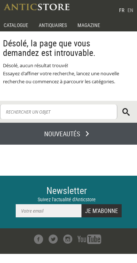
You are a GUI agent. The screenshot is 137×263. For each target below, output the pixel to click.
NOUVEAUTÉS (62, 133)
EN (130, 10)
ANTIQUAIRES (53, 25)
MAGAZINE (88, 25)
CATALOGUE (16, 25)
